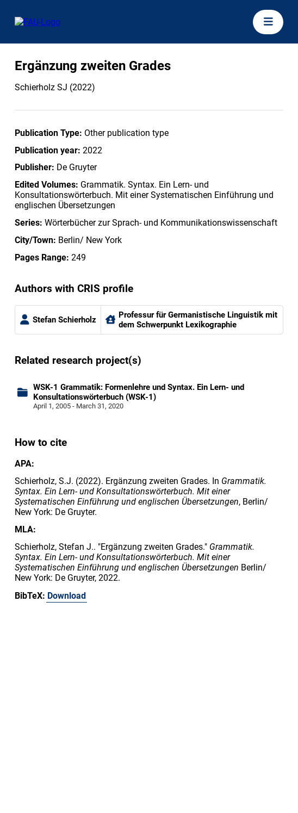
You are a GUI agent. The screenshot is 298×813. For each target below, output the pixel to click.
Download (66, 596)
